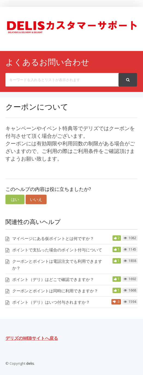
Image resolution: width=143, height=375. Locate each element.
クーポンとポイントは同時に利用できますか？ (55, 290)
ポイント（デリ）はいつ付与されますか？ (51, 302)
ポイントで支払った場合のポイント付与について (57, 249)
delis (30, 363)
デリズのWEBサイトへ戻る (31, 338)
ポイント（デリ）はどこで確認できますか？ (53, 279)
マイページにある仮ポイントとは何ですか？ (53, 238)
